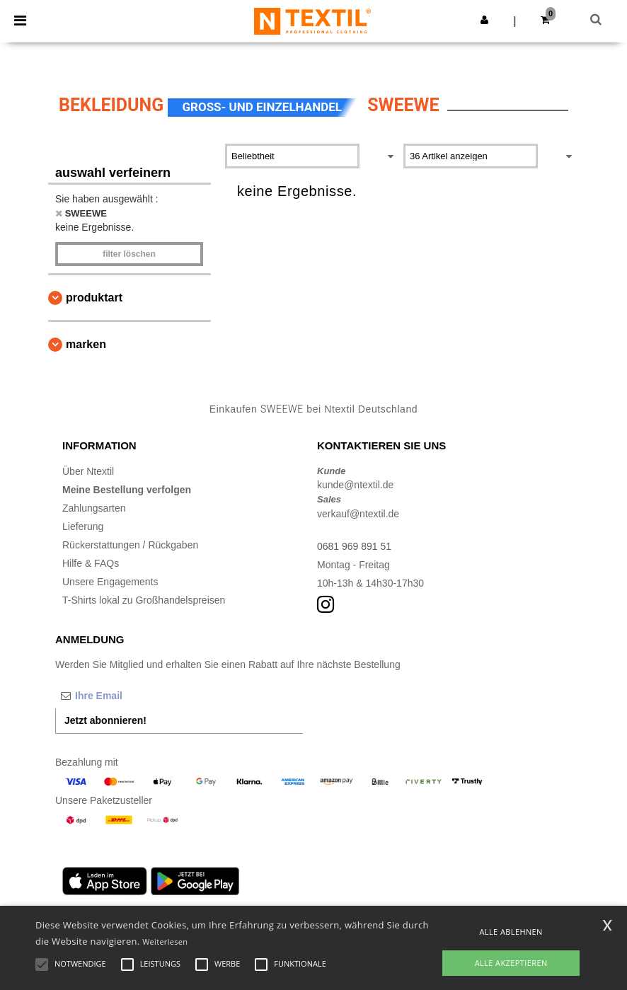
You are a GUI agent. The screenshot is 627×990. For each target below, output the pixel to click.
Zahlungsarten (94, 508)
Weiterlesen (165, 941)
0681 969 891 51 (354, 546)
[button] (484, 19)
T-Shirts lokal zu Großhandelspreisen (143, 600)
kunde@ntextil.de (355, 484)
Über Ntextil (88, 471)
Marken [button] (86, 344)
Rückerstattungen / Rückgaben (130, 545)
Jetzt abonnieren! (105, 720)
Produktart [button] (94, 298)
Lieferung (82, 526)
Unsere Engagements (110, 581)
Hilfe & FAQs (90, 563)
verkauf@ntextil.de (358, 513)
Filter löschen (129, 254)
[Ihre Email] (129, 695)
